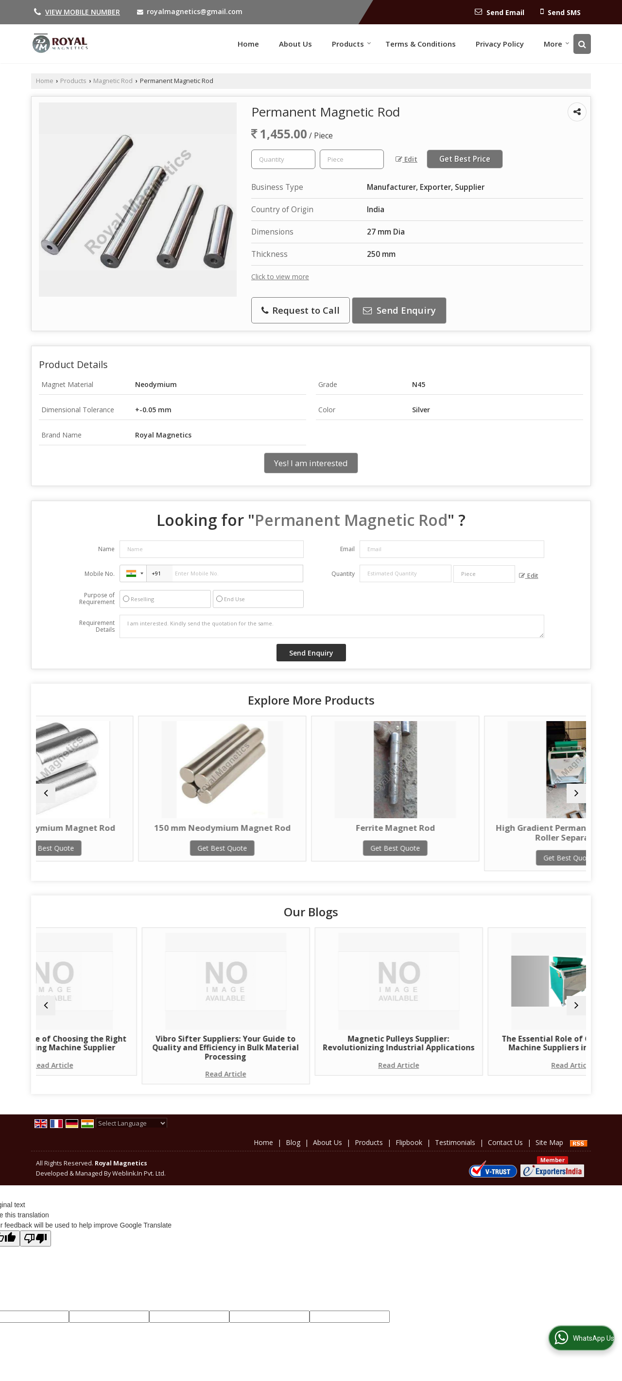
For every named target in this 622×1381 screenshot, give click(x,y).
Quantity (343, 574)
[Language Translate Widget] (131, 1132)
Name (106, 549)
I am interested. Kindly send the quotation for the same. (332, 626)
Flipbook (409, 1151)
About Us (295, 44)
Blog (293, 1151)
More (557, 44)
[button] (82, 12)
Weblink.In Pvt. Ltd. (139, 1183)
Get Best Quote (103, 857)
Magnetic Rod (113, 81)
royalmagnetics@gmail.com (194, 11)
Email (347, 549)
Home (248, 44)
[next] (576, 793)
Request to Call (300, 310)
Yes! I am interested (311, 463)
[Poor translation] (35, 1248)
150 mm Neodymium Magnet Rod (241, 832)
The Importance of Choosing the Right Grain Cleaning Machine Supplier (102, 1048)
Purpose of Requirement (97, 599)
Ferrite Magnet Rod (380, 827)
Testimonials (455, 1151)
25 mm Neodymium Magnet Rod (103, 832)
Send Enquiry (399, 310)
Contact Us (505, 1151)
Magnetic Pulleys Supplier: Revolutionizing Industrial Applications (380, 1048)
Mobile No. (100, 574)
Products (351, 44)
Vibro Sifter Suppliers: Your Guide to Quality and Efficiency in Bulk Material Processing (241, 1052)
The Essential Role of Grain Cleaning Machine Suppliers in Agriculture (519, 1048)
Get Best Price (464, 159)
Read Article (103, 1073)
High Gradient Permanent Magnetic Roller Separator (519, 832)
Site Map (549, 1151)
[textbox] (352, 159)
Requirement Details (97, 626)
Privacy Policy (500, 44)
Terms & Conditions (420, 44)
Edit (406, 159)
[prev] (45, 793)
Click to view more (280, 276)
